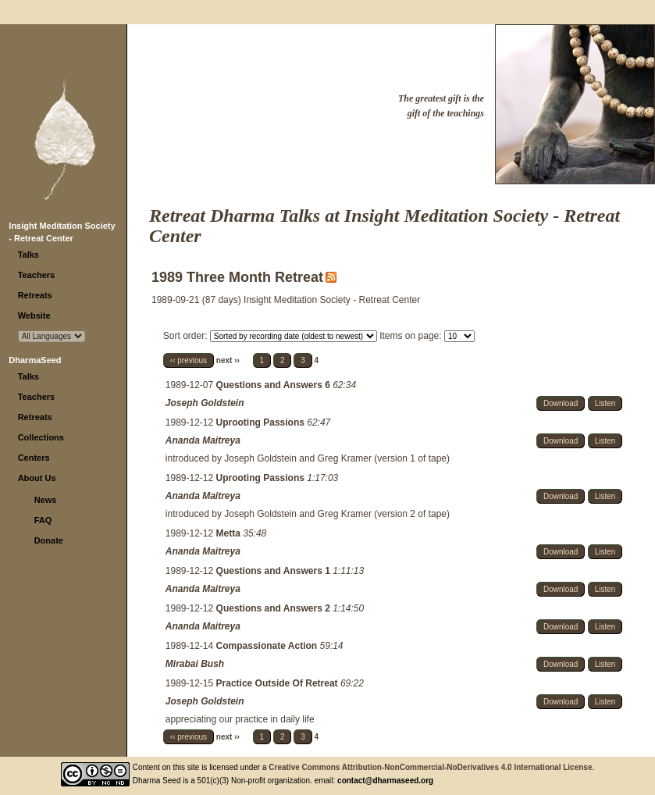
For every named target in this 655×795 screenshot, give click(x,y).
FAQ (43, 520)
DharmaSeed (35, 360)
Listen (605, 403)
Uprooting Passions (262, 422)
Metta (230, 533)
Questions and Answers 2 (274, 608)
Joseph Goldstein (205, 403)
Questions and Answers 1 (274, 570)
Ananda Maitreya (203, 440)
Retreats (35, 295)
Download (560, 403)
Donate (48, 540)
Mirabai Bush (195, 663)
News (45, 499)
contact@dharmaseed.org (385, 780)
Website (34, 315)
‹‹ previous (188, 360)
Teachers (36, 275)
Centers (34, 457)
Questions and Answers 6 (274, 385)
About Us (37, 478)
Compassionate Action (268, 645)
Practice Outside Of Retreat (278, 683)
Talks (28, 254)
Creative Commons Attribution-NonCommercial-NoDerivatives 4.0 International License (430, 767)
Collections (41, 437)
